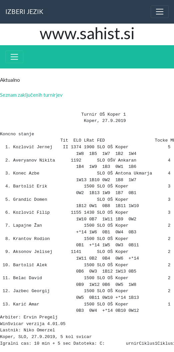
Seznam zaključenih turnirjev (31, 95)
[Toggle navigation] (160, 11)
